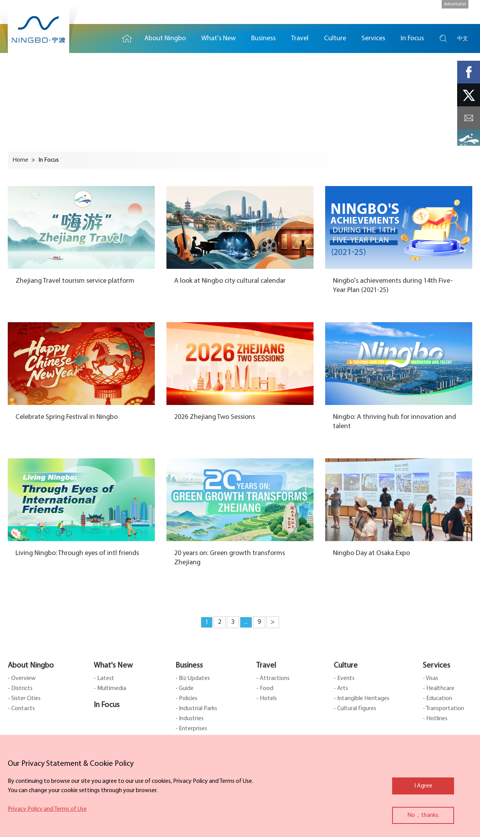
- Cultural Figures (355, 708)
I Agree (423, 786)
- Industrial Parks (196, 708)
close (11, 762)
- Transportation (443, 708)
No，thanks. (423, 815)
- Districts (20, 688)
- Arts (341, 688)
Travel (266, 666)
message (468, 117)
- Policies (186, 698)
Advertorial (455, 4)
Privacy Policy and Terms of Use (47, 809)
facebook (468, 72)
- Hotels (266, 698)
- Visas (430, 678)
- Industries (189, 719)
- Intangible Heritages (361, 698)
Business (189, 666)
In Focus (107, 705)
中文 (462, 38)
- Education (437, 698)
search (443, 38)
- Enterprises (191, 729)
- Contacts (21, 708)
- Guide (184, 688)
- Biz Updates (192, 678)
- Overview (22, 678)
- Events (344, 678)
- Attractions (273, 678)
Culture (346, 666)
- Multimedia (110, 688)
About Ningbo (31, 666)
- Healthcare (438, 688)
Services (436, 666)
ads (468, 140)
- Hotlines (435, 719)
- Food (264, 688)
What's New (113, 666)
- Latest (104, 678)
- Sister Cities (24, 698)
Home (127, 38)
